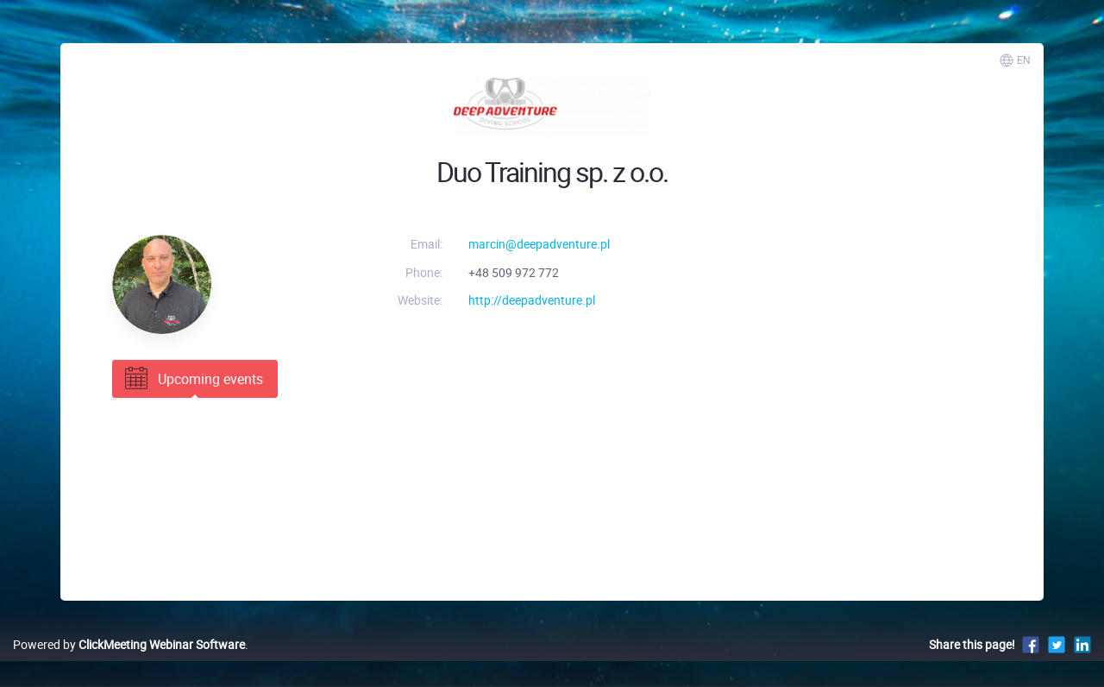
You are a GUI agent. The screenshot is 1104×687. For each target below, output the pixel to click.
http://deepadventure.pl (531, 300)
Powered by (129, 644)
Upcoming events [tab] (192, 379)
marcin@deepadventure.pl (539, 244)
